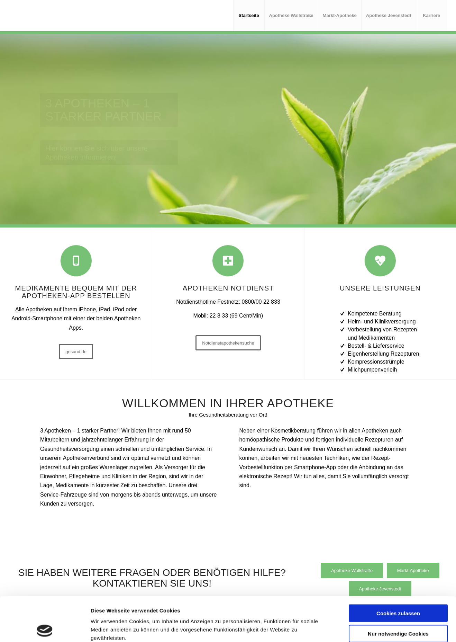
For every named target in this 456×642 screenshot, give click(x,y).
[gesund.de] (76, 351)
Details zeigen (384, 628)
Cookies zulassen (398, 569)
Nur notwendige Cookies (398, 589)
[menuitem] (248, 15)
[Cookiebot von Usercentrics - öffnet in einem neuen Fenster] (45, 628)
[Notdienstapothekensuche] (228, 342)
